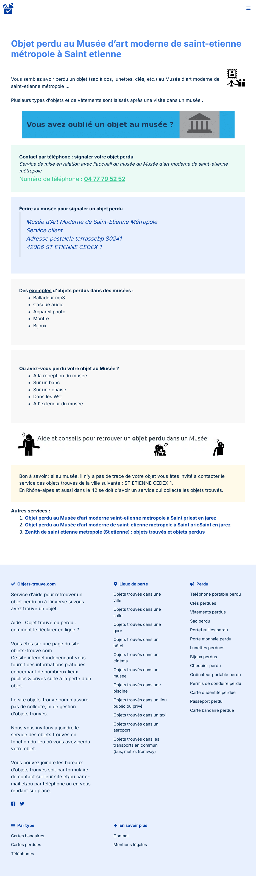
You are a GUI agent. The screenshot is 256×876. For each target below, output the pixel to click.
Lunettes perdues (207, 647)
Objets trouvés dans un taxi (139, 715)
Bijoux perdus (203, 656)
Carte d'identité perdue (213, 692)
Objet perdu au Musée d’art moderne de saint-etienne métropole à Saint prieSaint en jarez (128, 525)
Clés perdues (203, 603)
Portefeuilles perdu (209, 629)
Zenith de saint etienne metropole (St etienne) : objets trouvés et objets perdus (115, 532)
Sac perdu (200, 621)
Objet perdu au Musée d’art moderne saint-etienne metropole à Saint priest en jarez (120, 518)
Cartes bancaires (27, 835)
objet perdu (23, 601)
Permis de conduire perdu (215, 683)
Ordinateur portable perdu (215, 674)
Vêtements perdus (208, 612)
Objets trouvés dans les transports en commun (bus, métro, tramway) (136, 745)
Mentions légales (130, 844)
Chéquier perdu (205, 665)
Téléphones (22, 853)
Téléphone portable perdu (215, 594)
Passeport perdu (206, 701)
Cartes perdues (26, 844)
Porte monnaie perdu (210, 638)
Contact (121, 835)
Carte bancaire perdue (212, 710)
